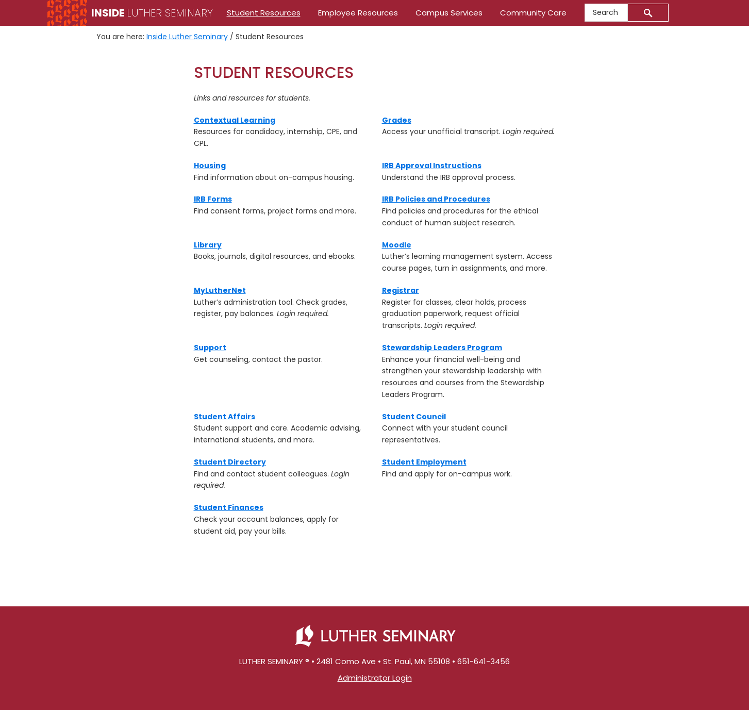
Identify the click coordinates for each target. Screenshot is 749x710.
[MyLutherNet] (220, 290)
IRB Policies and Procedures (436, 199)
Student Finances (228, 507)
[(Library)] (208, 245)
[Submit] (648, 13)
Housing (210, 165)
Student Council (414, 416)
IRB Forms (213, 199)
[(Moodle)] (396, 245)
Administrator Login (375, 677)
